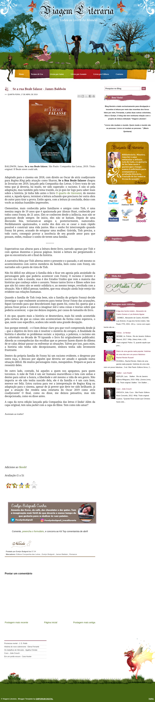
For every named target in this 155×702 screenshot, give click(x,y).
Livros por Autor (57, 74)
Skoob (22, 467)
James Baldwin (62, 554)
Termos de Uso (37, 74)
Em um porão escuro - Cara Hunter (17, 656)
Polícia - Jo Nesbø (123, 333)
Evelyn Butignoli (48, 554)
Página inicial (50, 622)
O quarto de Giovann (68, 193)
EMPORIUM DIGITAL (44, 699)
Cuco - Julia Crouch (124, 389)
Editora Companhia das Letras (28, 554)
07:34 (33, 551)
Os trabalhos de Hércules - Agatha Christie (20, 650)
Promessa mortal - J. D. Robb (15, 643)
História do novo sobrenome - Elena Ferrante (21, 647)
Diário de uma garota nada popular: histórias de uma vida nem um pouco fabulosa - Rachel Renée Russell (133, 354)
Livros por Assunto (79, 74)
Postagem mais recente (16, 622)
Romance (73, 554)
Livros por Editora (101, 74)
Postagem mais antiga (84, 622)
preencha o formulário (33, 531)
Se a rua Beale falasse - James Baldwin (39, 89)
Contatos (119, 74)
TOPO (151, 699)
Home (21, 74)
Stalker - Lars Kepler (124, 373)
